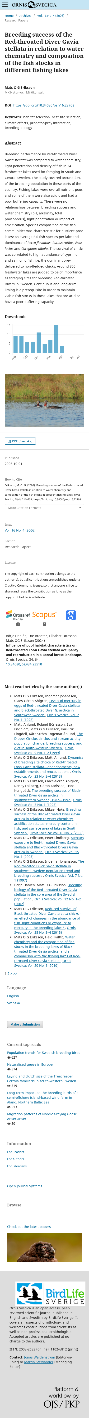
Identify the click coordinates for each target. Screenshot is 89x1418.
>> (15, 973)
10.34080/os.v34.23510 (24, 664)
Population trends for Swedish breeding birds (43, 1052)
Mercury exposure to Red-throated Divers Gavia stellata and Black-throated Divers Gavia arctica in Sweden (49, 844)
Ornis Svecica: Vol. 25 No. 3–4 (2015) (45, 930)
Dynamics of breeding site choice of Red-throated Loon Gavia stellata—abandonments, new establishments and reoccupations (48, 764)
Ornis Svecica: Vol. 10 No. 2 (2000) (57, 833)
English (13, 996)
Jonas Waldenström (39, 1357)
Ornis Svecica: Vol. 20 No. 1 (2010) (42, 963)
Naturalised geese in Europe (30, 1064)
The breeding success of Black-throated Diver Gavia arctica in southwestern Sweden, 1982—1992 (47, 795)
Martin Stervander (38, 1362)
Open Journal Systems (24, 1186)
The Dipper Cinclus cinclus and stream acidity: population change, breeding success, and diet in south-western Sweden (48, 741)
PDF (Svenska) (22, 441)
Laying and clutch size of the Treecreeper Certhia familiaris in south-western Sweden (41, 1078)
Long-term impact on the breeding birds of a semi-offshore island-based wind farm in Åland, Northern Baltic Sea (43, 1097)
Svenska (13, 1003)
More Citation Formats (24, 508)
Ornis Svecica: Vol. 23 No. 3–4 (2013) (47, 774)
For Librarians (17, 1166)
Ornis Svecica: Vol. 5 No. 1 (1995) (48, 802)
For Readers (15, 1152)
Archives (25, 15)
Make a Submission (25, 1024)
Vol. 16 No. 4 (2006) (50, 15)
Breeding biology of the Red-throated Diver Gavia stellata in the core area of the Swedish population (48, 892)
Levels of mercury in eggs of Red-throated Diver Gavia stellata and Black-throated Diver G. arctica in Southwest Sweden (47, 707)
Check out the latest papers (29, 1226)
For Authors (15, 1159)
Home (9, 15)
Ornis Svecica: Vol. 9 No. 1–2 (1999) (44, 750)
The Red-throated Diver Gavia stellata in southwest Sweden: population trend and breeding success (49, 868)
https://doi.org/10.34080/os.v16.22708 (43, 105)
